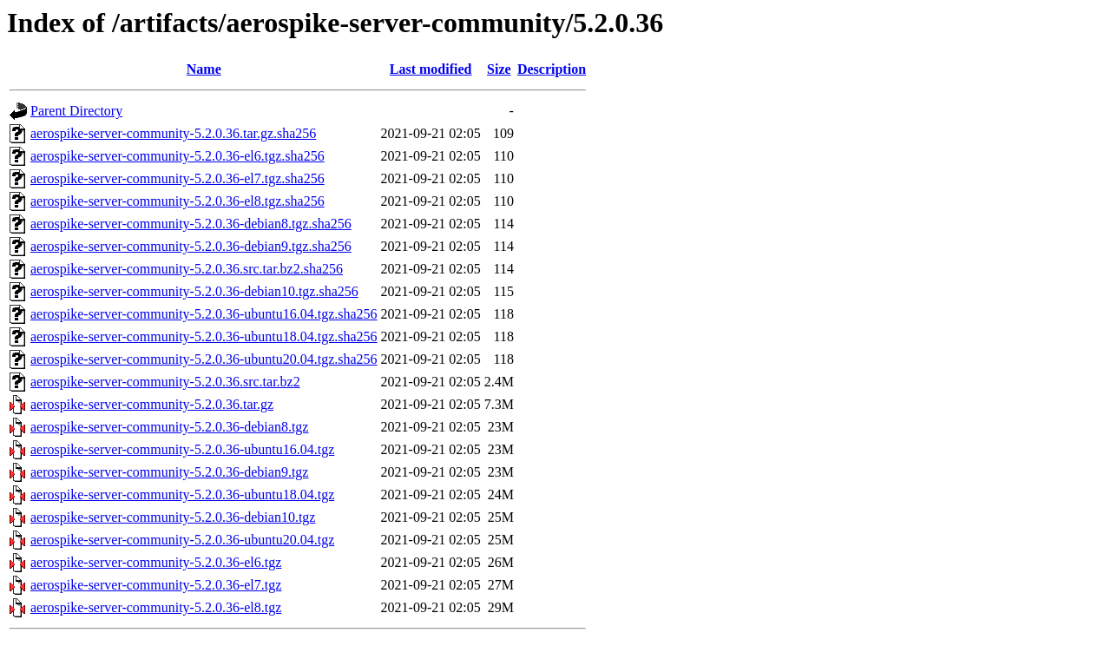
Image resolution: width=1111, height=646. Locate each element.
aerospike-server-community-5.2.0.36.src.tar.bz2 (165, 381)
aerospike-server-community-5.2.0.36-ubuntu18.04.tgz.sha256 (204, 336)
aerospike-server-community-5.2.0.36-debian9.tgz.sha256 (191, 246)
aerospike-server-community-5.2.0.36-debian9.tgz (169, 472)
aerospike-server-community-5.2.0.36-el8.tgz (155, 607)
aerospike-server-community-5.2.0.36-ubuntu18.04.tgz (182, 494)
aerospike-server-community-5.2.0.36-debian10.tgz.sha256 (194, 291)
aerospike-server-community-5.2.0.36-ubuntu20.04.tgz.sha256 (204, 359)
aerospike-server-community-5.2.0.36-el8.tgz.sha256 (177, 201)
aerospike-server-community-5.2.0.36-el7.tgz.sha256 (177, 178)
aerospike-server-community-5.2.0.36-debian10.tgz (172, 517)
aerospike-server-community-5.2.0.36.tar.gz (151, 404)
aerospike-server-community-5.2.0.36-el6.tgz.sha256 (177, 155)
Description (551, 69)
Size (499, 69)
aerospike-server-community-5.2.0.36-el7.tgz (155, 584)
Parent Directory (76, 110)
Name (204, 69)
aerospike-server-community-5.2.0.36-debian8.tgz (169, 426)
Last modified (431, 69)
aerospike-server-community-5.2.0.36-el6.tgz (155, 562)
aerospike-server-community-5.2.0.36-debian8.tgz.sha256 (191, 223)
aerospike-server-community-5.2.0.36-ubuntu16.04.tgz (182, 449)
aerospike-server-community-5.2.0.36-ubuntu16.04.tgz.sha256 (204, 314)
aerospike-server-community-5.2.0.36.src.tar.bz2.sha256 (186, 268)
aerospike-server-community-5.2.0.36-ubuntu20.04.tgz (182, 539)
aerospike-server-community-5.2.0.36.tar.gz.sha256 (173, 133)
